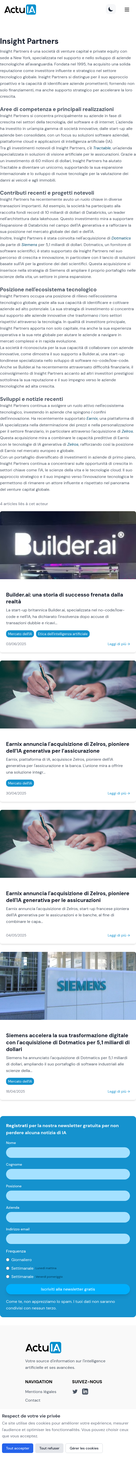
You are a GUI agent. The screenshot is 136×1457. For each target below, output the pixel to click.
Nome (11, 1142)
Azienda (12, 1207)
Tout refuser (49, 1448)
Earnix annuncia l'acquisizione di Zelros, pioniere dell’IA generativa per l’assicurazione (67, 747)
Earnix (91, 418)
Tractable (102, 148)
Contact (32, 1400)
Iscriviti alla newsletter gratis (68, 1289)
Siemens (29, 244)
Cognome (14, 1164)
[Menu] (127, 10)
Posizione (14, 1186)
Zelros (127, 431)
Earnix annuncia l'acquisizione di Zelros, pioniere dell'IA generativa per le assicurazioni (67, 897)
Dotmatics (121, 238)
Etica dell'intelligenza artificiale (62, 634)
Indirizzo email (17, 1229)
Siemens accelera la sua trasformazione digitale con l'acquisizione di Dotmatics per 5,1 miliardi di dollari (68, 1042)
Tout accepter (17, 1448)
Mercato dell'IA (20, 634)
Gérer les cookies (84, 1448)
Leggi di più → (119, 644)
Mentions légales (40, 1391)
